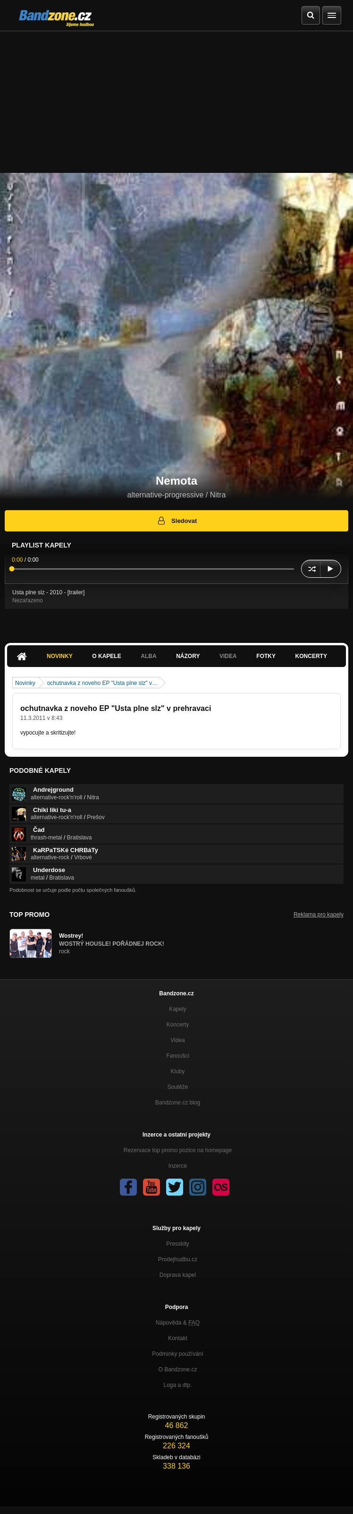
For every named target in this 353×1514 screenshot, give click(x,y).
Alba (148, 656)
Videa (228, 656)
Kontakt (177, 1338)
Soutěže (177, 1087)
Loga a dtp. (177, 1385)
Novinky (60, 656)
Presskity (177, 1243)
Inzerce (177, 1166)
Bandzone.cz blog (177, 1102)
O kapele (106, 656)
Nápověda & (178, 1322)
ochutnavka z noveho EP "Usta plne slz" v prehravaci (115, 708)
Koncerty (311, 656)
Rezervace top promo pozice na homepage (178, 1150)
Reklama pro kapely (319, 914)
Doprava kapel (178, 1275)
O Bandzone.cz (177, 1369)
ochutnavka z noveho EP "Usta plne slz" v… (102, 683)
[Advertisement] (176, 102)
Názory (188, 656)
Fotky (266, 656)
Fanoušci (177, 1055)
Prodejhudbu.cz (177, 1259)
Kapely (177, 1009)
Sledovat (176, 520)
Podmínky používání (177, 1354)
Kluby (177, 1071)
